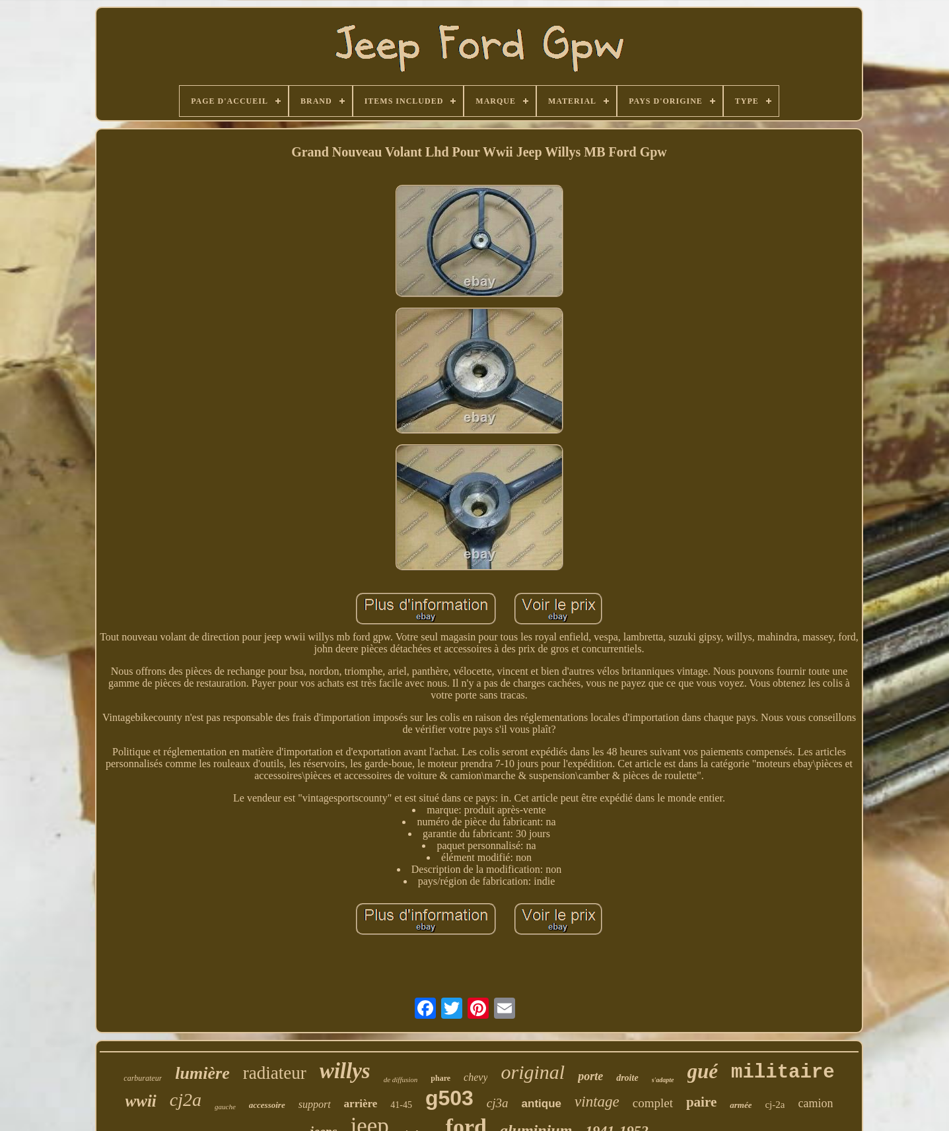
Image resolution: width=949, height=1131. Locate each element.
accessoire (267, 1105)
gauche (225, 1107)
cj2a (185, 1099)
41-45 (401, 1105)
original (533, 1072)
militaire (783, 1072)
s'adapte (663, 1079)
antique (541, 1103)
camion (815, 1103)
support (315, 1104)
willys (345, 1071)
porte (590, 1076)
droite (627, 1078)
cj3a (498, 1103)
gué (703, 1071)
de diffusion (401, 1079)
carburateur (142, 1078)
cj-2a (775, 1104)
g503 (449, 1098)
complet (653, 1103)
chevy (475, 1077)
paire (701, 1102)
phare (440, 1078)
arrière (361, 1103)
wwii (141, 1101)
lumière (202, 1073)
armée (741, 1105)
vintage (597, 1101)
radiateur (274, 1073)
